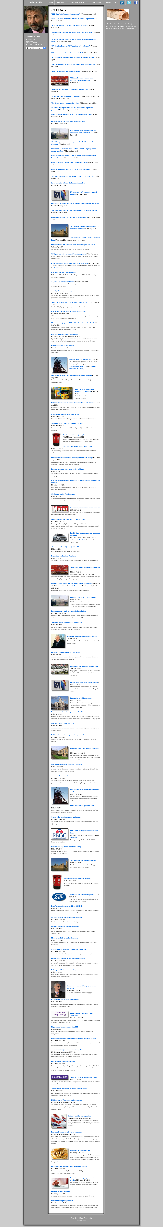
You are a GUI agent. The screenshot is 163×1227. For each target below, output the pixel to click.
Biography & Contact (33, 36)
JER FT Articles (32, 42)
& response (58, 268)
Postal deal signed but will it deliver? (77, 878)
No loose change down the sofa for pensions (66, 917)
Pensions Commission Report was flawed (65, 652)
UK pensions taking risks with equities (65, 999)
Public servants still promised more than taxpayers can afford (73, 244)
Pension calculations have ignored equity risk (67, 712)
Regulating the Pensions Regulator (63, 556)
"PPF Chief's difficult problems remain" (65, 14)
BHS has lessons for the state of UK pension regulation (70, 169)
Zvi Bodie (82, 540)
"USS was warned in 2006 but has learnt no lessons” (70, 25)
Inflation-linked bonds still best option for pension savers (71, 583)
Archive (108, 2)
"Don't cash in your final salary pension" (66, 71)
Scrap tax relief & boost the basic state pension (68, 183)
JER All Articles (32, 39)
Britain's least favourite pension (79, 1116)
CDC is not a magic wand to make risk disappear (68, 311)
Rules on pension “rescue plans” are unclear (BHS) (69, 162)
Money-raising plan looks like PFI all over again (68, 519)
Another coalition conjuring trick (75, 435)
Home (51, 2)
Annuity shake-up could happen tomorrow (66, 291)
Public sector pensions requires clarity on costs (67, 735)
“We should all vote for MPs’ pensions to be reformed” (70, 46)
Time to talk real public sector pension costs (66, 622)
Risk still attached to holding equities (64, 334)
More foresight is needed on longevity (64, 938)
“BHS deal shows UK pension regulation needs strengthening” (73, 64)
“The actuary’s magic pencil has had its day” (67, 53)
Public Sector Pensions (77, 2)
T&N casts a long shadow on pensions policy (67, 1050)
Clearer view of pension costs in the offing (66, 847)
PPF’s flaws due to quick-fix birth (82, 805)
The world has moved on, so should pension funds (69, 1088)
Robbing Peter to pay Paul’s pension (83, 597)
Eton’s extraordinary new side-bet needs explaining (69, 217)
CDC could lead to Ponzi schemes (63, 494)
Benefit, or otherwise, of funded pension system (68, 958)
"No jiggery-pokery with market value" (65, 103)
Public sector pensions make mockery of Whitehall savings (72, 457)
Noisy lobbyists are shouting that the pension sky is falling (72, 114)
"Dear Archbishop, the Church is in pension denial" (69, 302)
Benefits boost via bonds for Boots (63, 1061)
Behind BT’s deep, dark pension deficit (84, 682)
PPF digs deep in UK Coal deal (80, 359)
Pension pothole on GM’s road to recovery (85, 666)
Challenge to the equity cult (80, 1150)
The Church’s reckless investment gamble (82, 636)
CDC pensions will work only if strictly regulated (68, 254)
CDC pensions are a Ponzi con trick (64, 272)
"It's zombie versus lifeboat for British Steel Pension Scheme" (73, 57)
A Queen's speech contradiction (62, 282)
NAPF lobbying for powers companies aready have (69, 949)
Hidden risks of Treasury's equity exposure (66, 1100)
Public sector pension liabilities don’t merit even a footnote (72, 403)
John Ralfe (36, 2)
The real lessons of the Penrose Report (84, 1077)
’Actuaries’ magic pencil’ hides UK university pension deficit (72, 323)
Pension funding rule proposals (62, 1201)
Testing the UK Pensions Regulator (81, 894)
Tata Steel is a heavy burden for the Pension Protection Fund (73, 176)
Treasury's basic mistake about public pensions (68, 776)
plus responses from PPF (78, 366)
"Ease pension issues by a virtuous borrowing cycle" (70, 89)
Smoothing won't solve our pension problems (67, 423)
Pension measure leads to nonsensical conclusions (68, 611)
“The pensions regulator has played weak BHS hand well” (72, 32)
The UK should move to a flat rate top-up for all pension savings (74, 210)
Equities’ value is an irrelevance (62, 346)
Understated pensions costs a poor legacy (77, 446)
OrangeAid (83, 1220)
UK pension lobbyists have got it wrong (65, 414)
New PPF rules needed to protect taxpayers (66, 764)
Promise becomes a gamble (60, 1191)
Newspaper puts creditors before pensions (85, 508)
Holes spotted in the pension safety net (64, 970)
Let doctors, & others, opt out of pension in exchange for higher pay (75, 203)
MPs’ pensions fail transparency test (83, 860)
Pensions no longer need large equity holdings (67, 469)
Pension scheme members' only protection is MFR (69, 1166)
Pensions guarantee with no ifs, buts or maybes (68, 121)
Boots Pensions (96, 2)
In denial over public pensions (81, 698)
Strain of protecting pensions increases (65, 926)
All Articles (60, 2)
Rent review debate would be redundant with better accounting (73, 1038)
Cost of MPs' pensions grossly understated (66, 817)
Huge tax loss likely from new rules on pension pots (69, 263)
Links (115, 2)
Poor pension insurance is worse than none (66, 1132)
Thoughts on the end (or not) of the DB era (66, 547)
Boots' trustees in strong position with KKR (66, 906)
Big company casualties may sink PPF (64, 1027)
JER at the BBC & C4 (34, 45)
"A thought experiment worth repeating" (66, 96)
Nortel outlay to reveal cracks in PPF (64, 723)
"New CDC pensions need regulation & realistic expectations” (73, 19)
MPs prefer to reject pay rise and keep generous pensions (71, 375)
